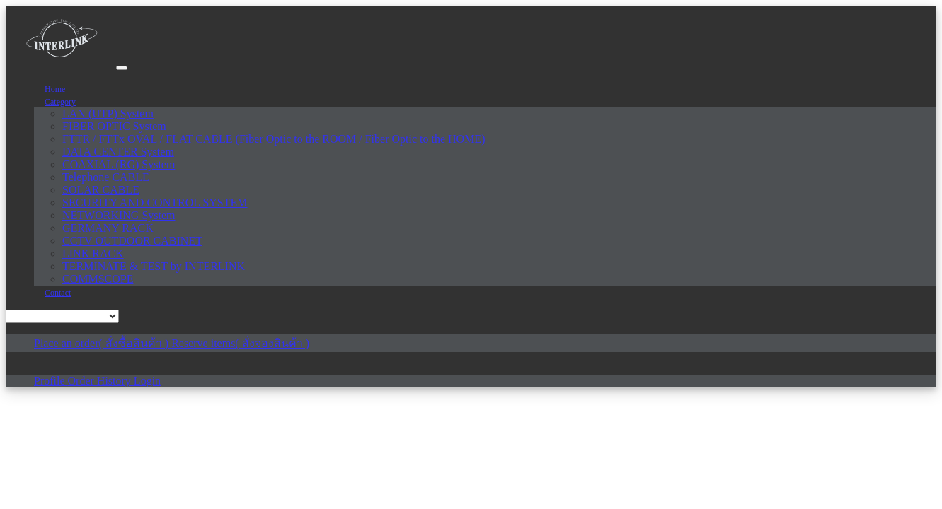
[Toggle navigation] (121, 68)
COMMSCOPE (97, 279)
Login (147, 381)
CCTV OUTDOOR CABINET (132, 241)
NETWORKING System (119, 215)
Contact (58, 293)
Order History (101, 381)
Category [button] (60, 102)
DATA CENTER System (118, 152)
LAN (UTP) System (108, 113)
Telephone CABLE (105, 177)
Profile (51, 381)
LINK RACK (93, 253)
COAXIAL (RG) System (118, 164)
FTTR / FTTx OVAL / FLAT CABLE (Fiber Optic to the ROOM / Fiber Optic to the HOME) (273, 139)
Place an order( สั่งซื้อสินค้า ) (102, 343)
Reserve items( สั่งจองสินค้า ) (240, 343)
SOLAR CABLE (100, 190)
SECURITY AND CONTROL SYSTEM (155, 203)
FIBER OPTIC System (114, 126)
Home (55, 89)
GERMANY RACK (108, 228)
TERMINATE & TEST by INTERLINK (153, 266)
